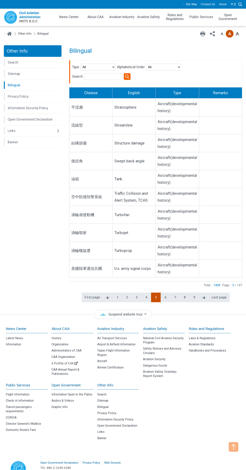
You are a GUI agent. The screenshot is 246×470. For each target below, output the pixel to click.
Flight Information (17, 380)
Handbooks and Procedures (207, 336)
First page (92, 283)
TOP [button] (233, 447)
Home (223, 4)
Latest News (14, 323)
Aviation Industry (110, 314)
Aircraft (102, 346)
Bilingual (103, 392)
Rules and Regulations (206, 314)
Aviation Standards (201, 330)
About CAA (61, 314)
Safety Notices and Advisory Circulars (162, 336)
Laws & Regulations (202, 323)
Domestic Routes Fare (21, 415)
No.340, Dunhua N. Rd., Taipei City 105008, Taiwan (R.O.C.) (91, 459)
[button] (33, 62)
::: (183, 4)
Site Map (191, 4)
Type (75, 67)
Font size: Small (222, 34)
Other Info (25, 33)
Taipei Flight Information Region (113, 338)
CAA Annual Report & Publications (65, 357)
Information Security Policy (115, 405)
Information (13, 330)
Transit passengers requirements (19, 394)
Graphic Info (60, 392)
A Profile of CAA (62, 348)
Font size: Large (237, 34)
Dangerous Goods (155, 351)
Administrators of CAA (66, 336)
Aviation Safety (155, 314)
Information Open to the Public (72, 380)
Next (204, 283)
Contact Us (208, 4)
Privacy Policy (106, 398)
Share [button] (212, 34)
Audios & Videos (63, 386)
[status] (123, 299)
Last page (219, 283)
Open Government (66, 370)
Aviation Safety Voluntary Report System (160, 359)
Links (101, 417)
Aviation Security (154, 344)
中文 (233, 4)
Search (240, 4)
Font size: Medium (230, 34)
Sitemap (102, 386)
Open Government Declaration (117, 411)
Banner (101, 423)
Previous (107, 283)
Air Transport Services (112, 323)
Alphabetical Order (131, 67)
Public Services (18, 370)
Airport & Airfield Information (116, 330)
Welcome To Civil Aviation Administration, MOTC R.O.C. (29, 17)
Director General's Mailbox (23, 409)
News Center (16, 314)
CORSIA (11, 403)
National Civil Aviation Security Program (163, 326)
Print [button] (203, 34)
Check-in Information (20, 386)
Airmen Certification (110, 353)
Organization (60, 330)
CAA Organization (63, 342)
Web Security (112, 448)
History (56, 323)
